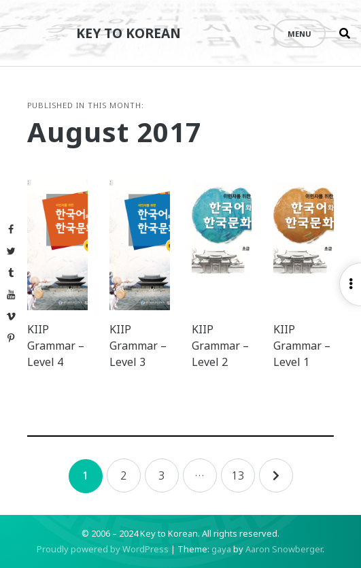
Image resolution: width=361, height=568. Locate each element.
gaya (221, 549)
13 (238, 475)
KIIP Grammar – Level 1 (301, 345)
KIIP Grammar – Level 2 (220, 345)
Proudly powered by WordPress (103, 549)
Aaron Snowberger (283, 549)
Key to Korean (128, 33)
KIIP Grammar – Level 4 (55, 345)
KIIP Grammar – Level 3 (138, 345)
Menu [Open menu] (299, 34)
